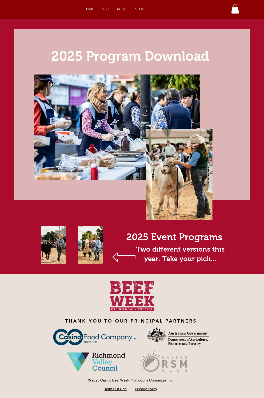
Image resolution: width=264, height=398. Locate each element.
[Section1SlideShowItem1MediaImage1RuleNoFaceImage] (132, 262)
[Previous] (14, 248)
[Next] (250, 248)
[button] (235, 9)
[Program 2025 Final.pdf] (90, 245)
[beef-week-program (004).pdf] (53, 245)
